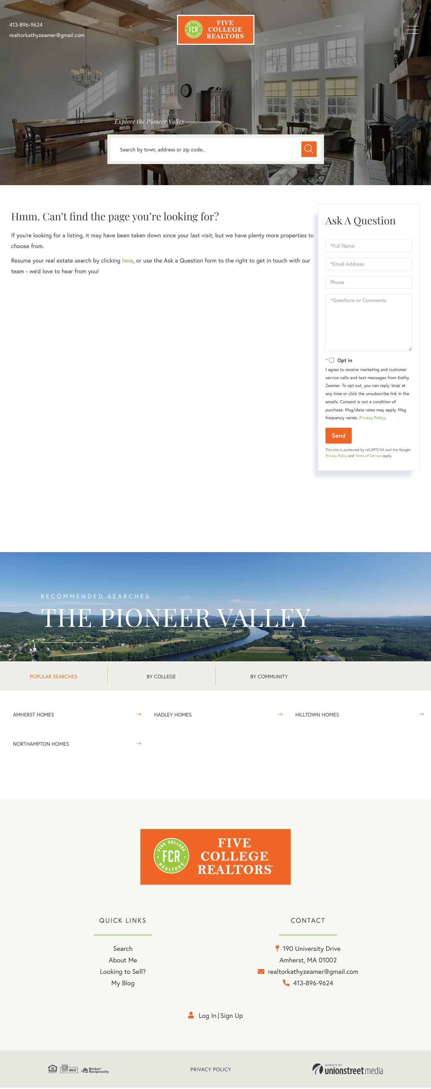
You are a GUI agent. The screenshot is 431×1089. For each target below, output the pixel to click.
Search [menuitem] (123, 949)
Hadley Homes (172, 714)
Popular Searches (53, 676)
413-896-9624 (26, 24)
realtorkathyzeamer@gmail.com (47, 35)
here (127, 260)
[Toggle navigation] (412, 30)
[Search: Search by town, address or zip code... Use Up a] (215, 149)
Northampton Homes (41, 743)
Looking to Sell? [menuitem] (123, 972)
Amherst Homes (33, 714)
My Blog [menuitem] (123, 984)
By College (161, 676)
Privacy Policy (372, 418)
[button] (309, 149)
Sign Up (231, 1016)
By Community (269, 676)
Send (338, 435)
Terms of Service (368, 455)
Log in (208, 1016)
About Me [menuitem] (123, 961)
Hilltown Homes (317, 714)
